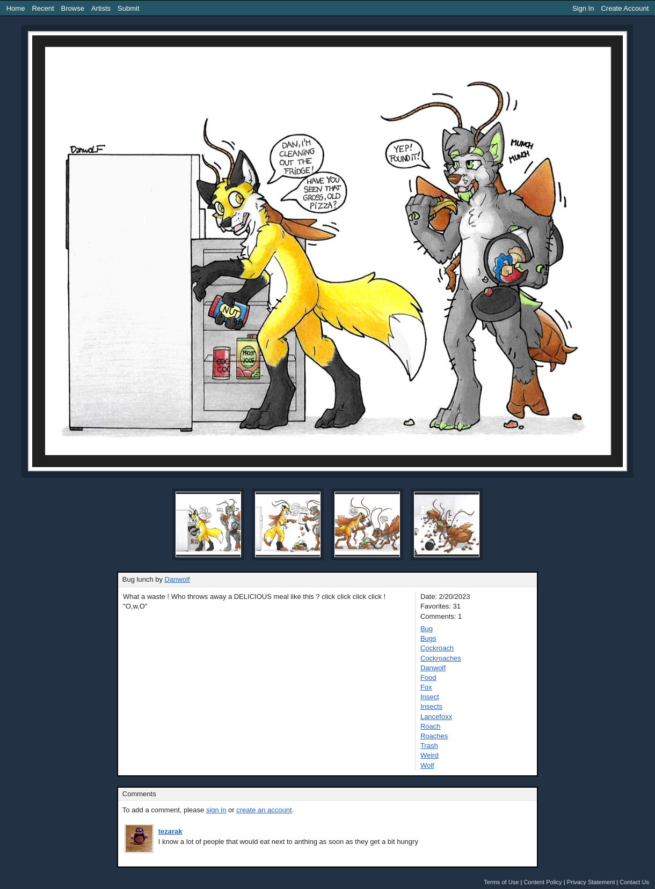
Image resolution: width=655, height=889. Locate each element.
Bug (426, 629)
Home (15, 8)
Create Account (625, 8)
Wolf (427, 765)
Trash (429, 746)
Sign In (583, 8)
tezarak (170, 831)
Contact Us (634, 882)
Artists (101, 8)
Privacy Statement (591, 882)
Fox (426, 687)
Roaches (434, 736)
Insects (431, 706)
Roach (430, 726)
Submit (128, 8)
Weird (429, 755)
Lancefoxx (436, 717)
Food (428, 677)
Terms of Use (501, 882)
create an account (264, 810)
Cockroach (437, 648)
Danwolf (177, 579)
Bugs (428, 638)
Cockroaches (440, 658)
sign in (216, 810)
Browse (72, 8)
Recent (43, 8)
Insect (429, 697)
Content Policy (542, 882)
